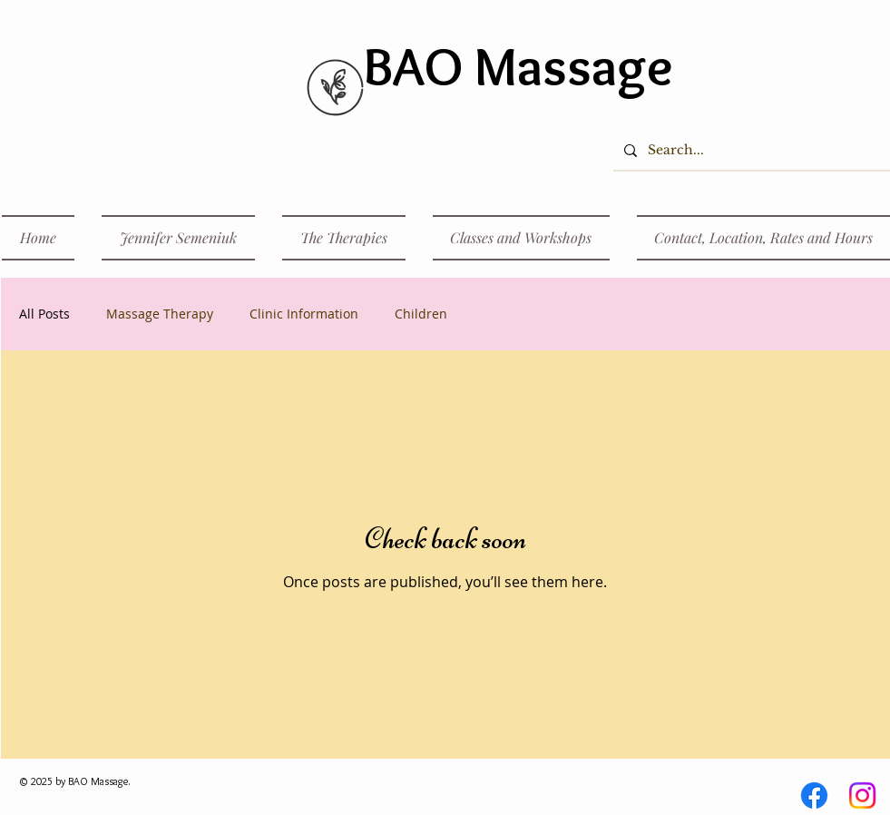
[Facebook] (814, 795)
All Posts (44, 313)
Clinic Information (303, 313)
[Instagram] (862, 795)
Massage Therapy (159, 313)
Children (421, 313)
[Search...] (750, 150)
